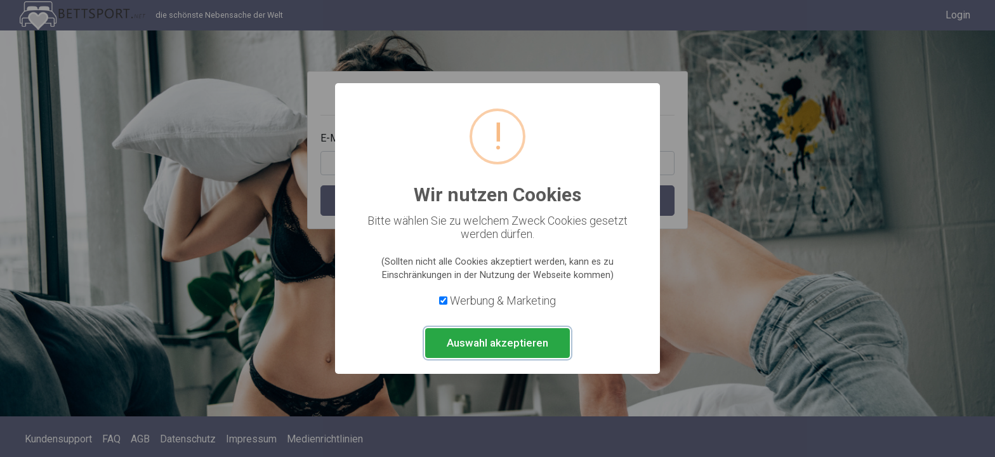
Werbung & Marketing (503, 300)
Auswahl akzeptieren (497, 342)
